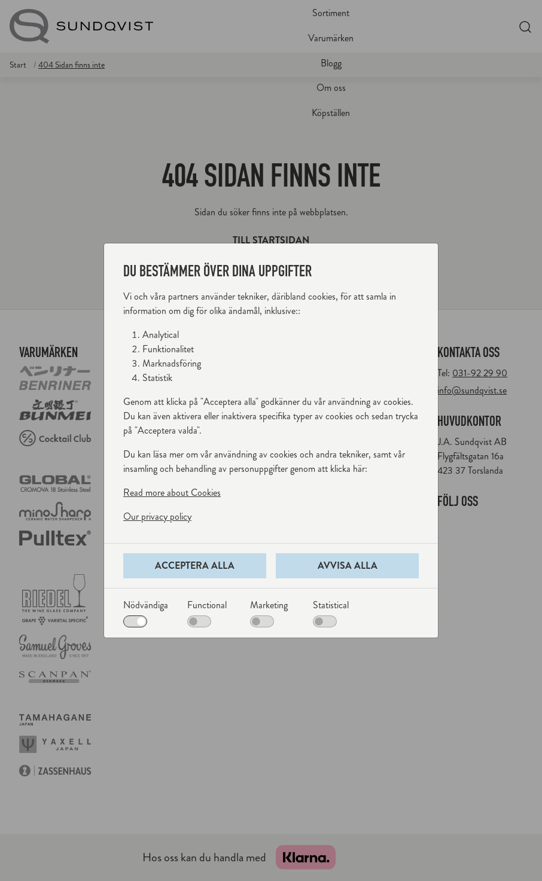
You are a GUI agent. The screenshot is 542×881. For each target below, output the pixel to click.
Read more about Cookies (172, 492)
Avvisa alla (347, 565)
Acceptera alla (195, 565)
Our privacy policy (157, 516)
